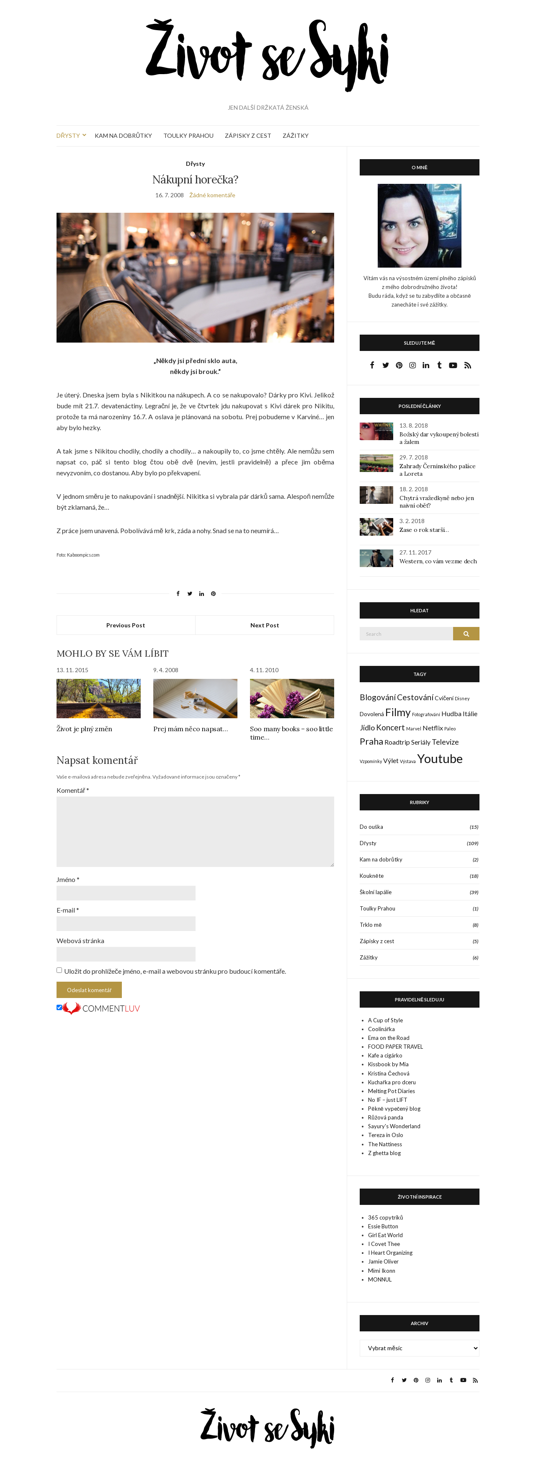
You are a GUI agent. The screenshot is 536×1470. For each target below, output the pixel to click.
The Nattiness (385, 1144)
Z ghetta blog (384, 1153)
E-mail (68, 910)
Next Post (264, 625)
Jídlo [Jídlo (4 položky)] (367, 727)
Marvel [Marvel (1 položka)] (413, 728)
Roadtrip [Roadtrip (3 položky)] (397, 742)
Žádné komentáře (212, 195)
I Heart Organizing (390, 1252)
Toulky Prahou (377, 908)
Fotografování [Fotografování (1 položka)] (426, 714)
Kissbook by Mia (388, 1064)
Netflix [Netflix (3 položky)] (433, 728)
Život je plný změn (84, 729)
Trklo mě (370, 924)
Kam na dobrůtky (381, 859)
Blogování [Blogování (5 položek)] (378, 697)
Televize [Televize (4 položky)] (445, 742)
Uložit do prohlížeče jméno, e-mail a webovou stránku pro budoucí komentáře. (175, 971)
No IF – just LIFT (387, 1099)
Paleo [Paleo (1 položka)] (450, 728)
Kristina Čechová (388, 1073)
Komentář (73, 790)
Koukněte (371, 875)
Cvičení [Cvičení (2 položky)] (444, 697)
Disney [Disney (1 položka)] (462, 698)
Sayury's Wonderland (394, 1126)
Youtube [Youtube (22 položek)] (440, 758)
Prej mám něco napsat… (190, 729)
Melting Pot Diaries (391, 1091)
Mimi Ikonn (381, 1270)
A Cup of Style (385, 1020)
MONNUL (380, 1279)
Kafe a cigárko (385, 1055)
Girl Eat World (385, 1235)
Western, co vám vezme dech (438, 561)
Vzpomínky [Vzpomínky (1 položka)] (371, 761)
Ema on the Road (389, 1037)
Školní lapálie (376, 892)
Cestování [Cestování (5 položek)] (415, 697)
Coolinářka (381, 1029)
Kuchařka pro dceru (391, 1082)
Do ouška (371, 826)
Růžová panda (385, 1117)
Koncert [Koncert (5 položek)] (390, 727)
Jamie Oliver (383, 1261)
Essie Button (383, 1226)
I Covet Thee (384, 1243)
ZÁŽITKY (296, 135)
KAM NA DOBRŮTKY (123, 135)
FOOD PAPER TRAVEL (395, 1046)
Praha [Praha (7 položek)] (371, 741)
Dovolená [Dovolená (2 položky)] (372, 713)
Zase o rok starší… (424, 530)
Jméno (68, 879)
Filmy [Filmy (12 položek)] (398, 712)
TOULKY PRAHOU (188, 135)
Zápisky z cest (377, 941)
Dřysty (195, 163)
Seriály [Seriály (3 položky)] (420, 742)
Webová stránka (80, 940)
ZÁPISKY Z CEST (248, 135)
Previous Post (125, 625)
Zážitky (369, 957)
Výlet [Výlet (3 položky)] (391, 760)
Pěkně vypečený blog (394, 1108)
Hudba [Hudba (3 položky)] (451, 713)
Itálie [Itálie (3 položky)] (470, 713)
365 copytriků (385, 1217)
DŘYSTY (68, 135)
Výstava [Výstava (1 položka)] (408, 761)
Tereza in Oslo (385, 1135)
